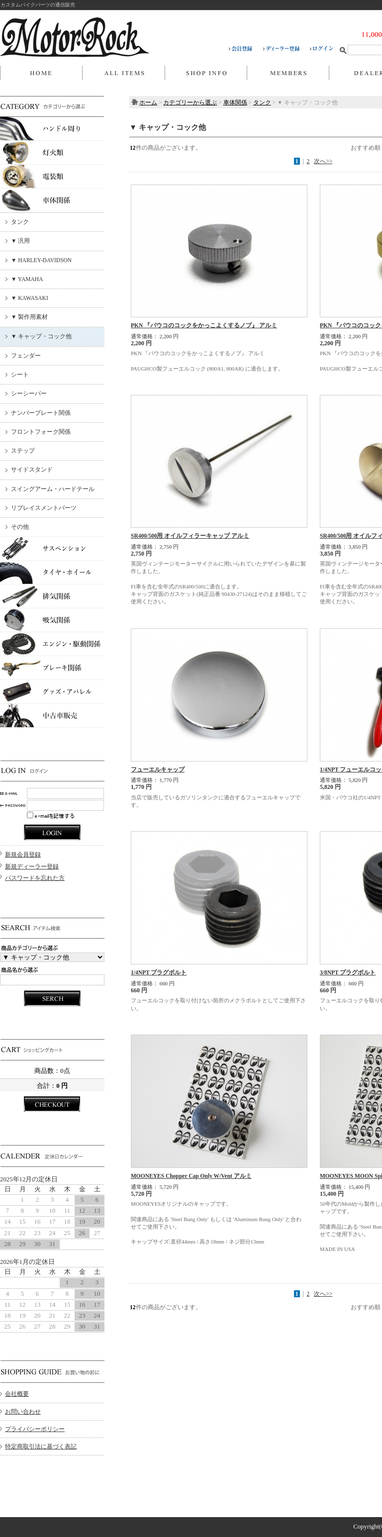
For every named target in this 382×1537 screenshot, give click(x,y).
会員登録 (246, 49)
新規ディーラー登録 (32, 866)
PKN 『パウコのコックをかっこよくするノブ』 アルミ (204, 325)
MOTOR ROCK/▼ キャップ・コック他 (74, 37)
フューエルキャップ (158, 769)
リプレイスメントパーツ (44, 508)
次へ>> (323, 161)
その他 (20, 527)
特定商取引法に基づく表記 (41, 1446)
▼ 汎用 (20, 241)
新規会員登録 (23, 855)
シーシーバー (29, 393)
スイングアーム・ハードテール (53, 489)
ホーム (41, 73)
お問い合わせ (23, 1412)
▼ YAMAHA (27, 279)
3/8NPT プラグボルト (348, 972)
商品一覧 (123, 73)
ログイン (322, 49)
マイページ (288, 73)
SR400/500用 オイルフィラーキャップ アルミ (190, 536)
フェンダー (26, 356)
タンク (20, 222)
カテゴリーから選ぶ (190, 102)
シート (20, 375)
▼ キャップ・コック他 (41, 336)
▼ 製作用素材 (29, 317)
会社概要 (17, 1394)
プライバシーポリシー (35, 1429)
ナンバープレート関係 (41, 413)
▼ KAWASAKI (29, 298)
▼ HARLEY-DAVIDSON (41, 260)
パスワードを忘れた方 (35, 878)
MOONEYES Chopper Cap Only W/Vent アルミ (191, 1176)
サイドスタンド (32, 470)
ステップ (23, 451)
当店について (206, 73)
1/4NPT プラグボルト (159, 972)
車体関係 (235, 102)
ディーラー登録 (286, 49)
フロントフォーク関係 (41, 432)
